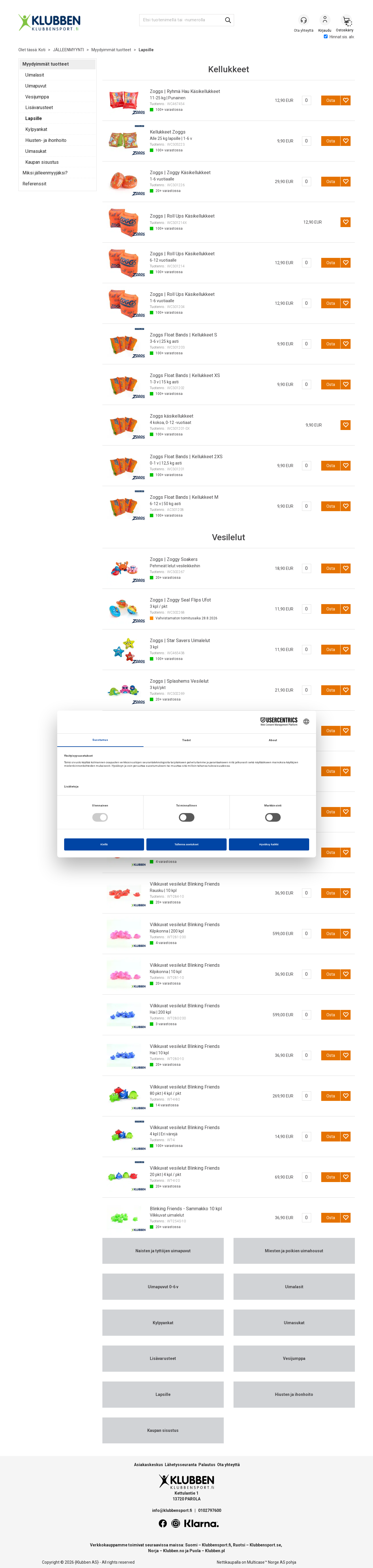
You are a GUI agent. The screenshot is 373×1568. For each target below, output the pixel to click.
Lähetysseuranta (181, 1464)
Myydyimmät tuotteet (111, 49)
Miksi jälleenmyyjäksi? (45, 173)
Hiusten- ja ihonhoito (45, 140)
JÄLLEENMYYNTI (68, 49)
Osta (330, 100)
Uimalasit (34, 75)
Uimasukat (35, 151)
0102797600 (209, 1510)
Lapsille (146, 49)
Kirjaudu (325, 20)
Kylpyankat (36, 129)
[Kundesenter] (304, 20)
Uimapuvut (35, 86)
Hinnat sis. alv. (339, 37)
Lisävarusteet (39, 107)
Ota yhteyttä (228, 1464)
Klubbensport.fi (216, 1545)
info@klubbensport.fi (172, 1510)
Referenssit (34, 184)
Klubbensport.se (265, 1545)
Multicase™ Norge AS (266, 1562)
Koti (42, 49)
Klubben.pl (215, 1550)
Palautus (206, 1464)
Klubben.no (173, 1550)
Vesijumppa (37, 97)
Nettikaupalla (229, 1562)
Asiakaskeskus (148, 1464)
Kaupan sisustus (42, 162)
